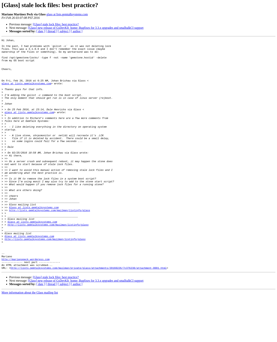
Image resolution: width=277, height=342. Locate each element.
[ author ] (77, 31)
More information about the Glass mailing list (30, 338)
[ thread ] (51, 31)
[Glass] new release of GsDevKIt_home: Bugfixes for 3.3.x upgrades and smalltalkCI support (86, 27)
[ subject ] (64, 31)
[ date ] (40, 31)
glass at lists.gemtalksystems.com (67, 14)
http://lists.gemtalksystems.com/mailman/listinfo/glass (49, 245)
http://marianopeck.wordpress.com (26, 303)
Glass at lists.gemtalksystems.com (33, 241)
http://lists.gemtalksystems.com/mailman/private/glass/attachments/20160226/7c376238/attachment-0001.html (89, 314)
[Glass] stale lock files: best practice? (56, 24)
